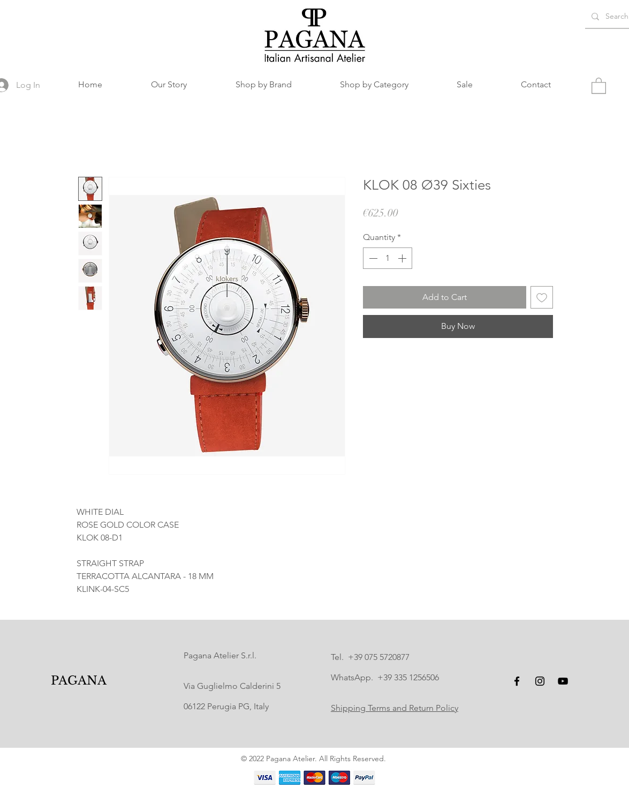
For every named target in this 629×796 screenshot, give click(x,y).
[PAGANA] (78, 681)
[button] (263, 84)
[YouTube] (563, 681)
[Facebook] (517, 681)
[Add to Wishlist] (542, 297)
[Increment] (403, 258)
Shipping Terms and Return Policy (394, 708)
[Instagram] (540, 681)
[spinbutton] (388, 258)
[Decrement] (372, 258)
